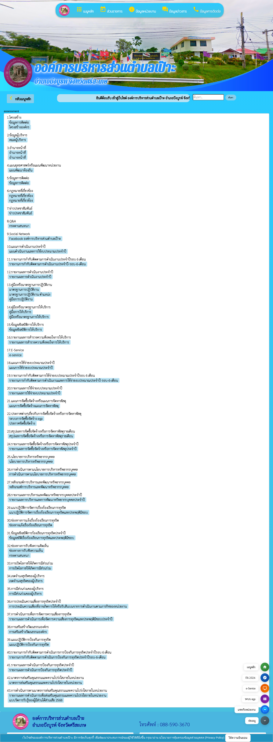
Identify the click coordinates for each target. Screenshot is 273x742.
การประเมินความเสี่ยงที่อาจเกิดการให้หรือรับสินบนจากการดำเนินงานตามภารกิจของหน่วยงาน (68, 606)
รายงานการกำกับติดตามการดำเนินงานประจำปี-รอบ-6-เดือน (47, 264)
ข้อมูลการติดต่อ (207, 10)
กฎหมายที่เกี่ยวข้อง (21, 195)
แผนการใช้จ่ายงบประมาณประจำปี (31, 367)
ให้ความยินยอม (237, 737)
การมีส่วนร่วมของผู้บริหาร (25, 593)
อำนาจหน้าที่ (17, 152)
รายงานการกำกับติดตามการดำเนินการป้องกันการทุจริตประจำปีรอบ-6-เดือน (57, 657)
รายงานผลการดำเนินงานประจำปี (30, 277)
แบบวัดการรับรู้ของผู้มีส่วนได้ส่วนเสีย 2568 (35, 700)
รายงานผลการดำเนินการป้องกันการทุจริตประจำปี (40, 670)
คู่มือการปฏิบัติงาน (21, 299)
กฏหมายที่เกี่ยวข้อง (21, 200)
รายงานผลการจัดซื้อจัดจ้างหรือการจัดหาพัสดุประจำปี (43, 449)
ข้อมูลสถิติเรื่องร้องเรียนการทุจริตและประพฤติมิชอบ (41, 538)
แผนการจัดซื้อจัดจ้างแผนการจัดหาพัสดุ (34, 406)
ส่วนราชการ (111, 10)
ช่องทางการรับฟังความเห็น (26, 550)
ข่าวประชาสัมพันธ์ (20, 213)
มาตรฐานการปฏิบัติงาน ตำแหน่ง (29, 294)
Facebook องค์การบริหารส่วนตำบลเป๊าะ (35, 238)
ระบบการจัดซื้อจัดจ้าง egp (26, 418)
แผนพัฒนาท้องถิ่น (20, 170)
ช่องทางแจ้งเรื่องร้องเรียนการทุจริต (30, 525)
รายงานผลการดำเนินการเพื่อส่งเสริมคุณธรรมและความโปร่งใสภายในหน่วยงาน (57, 695)
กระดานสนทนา (19, 226)
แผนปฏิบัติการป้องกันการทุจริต (29, 644)
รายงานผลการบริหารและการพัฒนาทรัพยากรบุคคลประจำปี (47, 499)
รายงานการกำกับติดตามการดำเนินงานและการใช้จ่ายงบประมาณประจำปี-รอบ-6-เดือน (63, 380)
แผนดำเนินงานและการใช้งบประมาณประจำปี (37, 251)
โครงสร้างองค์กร (19, 127)
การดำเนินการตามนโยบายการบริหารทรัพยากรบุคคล (42, 474)
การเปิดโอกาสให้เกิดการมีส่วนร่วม (30, 568)
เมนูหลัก (85, 10)
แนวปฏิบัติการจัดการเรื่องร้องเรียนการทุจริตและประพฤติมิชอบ (48, 512)
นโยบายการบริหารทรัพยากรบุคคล (31, 461)
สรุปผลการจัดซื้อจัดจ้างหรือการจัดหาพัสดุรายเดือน (41, 436)
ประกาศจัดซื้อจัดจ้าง (22, 423)
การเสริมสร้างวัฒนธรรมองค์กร (28, 632)
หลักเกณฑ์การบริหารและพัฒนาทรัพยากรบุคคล (39, 487)
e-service (15, 355)
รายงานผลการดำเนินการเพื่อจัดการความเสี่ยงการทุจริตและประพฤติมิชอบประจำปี (60, 619)
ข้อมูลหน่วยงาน (142, 10)
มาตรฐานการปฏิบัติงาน (24, 289)
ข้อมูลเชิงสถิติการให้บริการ (25, 329)
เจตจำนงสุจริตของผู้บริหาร (26, 581)
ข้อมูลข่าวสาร (174, 10)
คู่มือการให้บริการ (20, 312)
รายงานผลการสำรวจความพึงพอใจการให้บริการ (39, 342)
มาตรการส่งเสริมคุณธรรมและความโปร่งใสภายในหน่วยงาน (45, 682)
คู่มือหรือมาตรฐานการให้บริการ (29, 317)
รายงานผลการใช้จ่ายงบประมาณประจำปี (34, 393)
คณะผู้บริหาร (17, 140)
